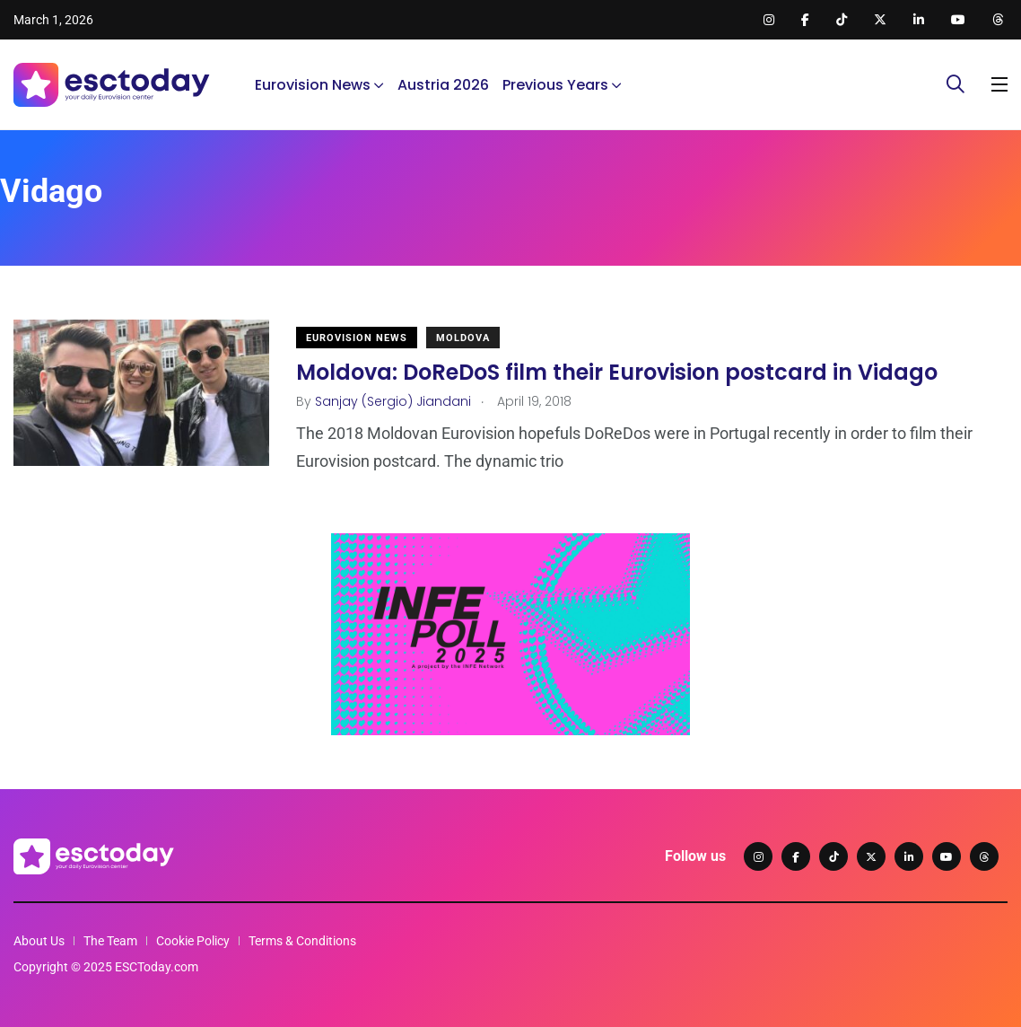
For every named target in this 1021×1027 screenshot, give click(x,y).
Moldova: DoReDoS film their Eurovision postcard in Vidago (617, 372)
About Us (39, 941)
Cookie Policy (193, 941)
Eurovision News (313, 85)
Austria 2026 (443, 85)
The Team (110, 941)
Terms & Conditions (302, 941)
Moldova (463, 338)
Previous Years (555, 85)
